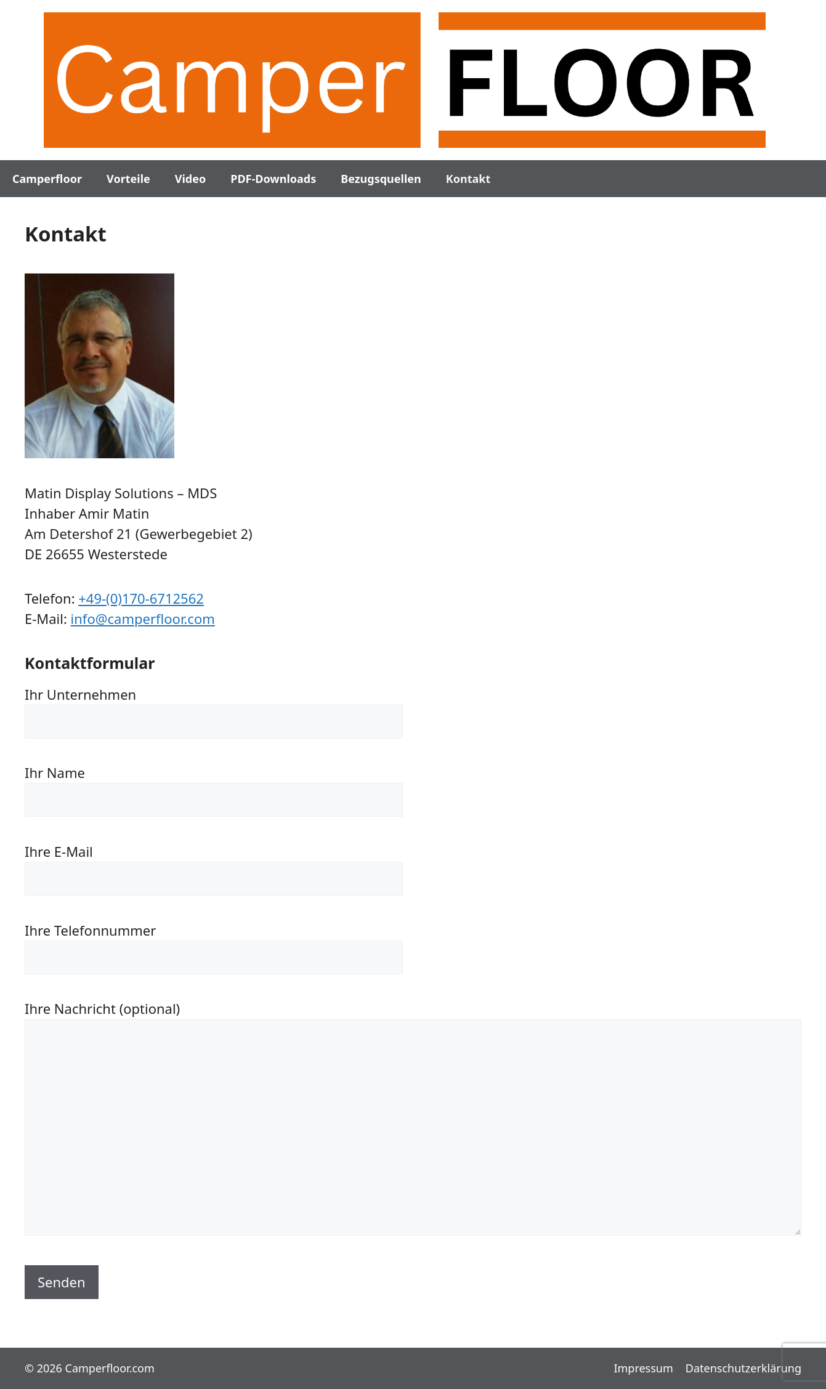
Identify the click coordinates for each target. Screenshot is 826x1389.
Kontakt (468, 178)
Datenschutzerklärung (743, 1368)
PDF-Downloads (273, 178)
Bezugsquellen (381, 178)
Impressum (643, 1368)
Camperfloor (47, 178)
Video (190, 178)
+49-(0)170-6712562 (141, 598)
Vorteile (128, 178)
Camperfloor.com (110, 1368)
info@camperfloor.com (143, 618)
